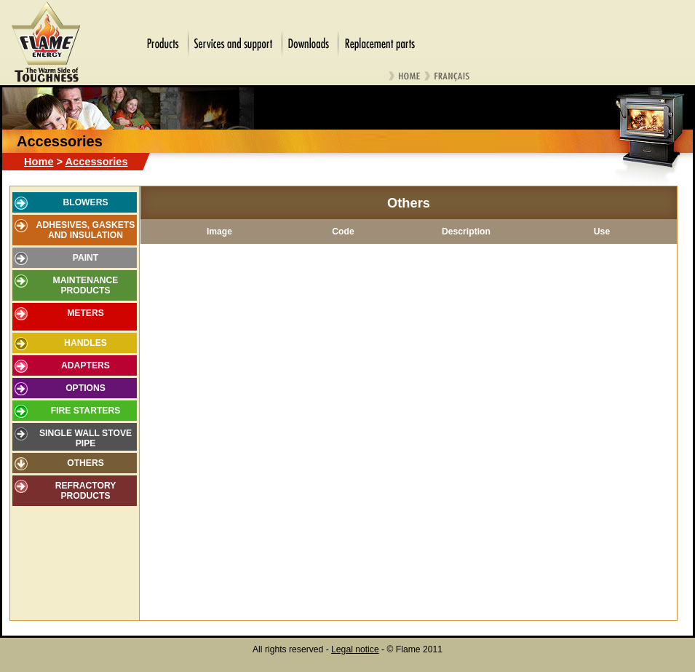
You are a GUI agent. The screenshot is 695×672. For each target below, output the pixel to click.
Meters (85, 313)
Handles (85, 343)
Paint (86, 258)
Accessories (96, 161)
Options (85, 388)
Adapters (85, 365)
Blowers (85, 202)
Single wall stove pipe (85, 438)
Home (39, 161)
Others (85, 463)
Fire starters (86, 411)
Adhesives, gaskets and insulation (85, 230)
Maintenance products (86, 285)
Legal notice (355, 649)
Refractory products (85, 491)
